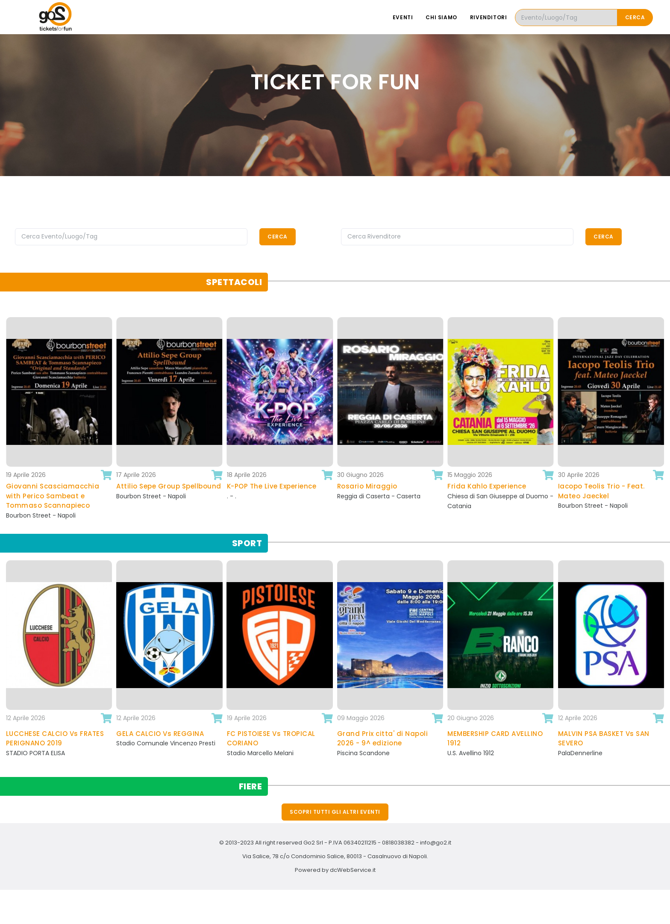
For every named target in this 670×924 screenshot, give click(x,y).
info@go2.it (435, 843)
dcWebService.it (353, 870)
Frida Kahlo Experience (486, 486)
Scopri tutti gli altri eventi (335, 811)
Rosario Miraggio (367, 486)
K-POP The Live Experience (272, 486)
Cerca (635, 17)
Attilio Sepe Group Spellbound (168, 486)
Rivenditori (488, 17)
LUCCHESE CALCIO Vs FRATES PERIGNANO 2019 (55, 738)
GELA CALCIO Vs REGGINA (160, 733)
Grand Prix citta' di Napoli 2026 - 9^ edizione (382, 738)
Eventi (403, 17)
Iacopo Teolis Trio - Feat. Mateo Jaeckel (601, 491)
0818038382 (398, 843)
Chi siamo (441, 17)
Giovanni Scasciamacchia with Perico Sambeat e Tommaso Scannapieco (53, 496)
